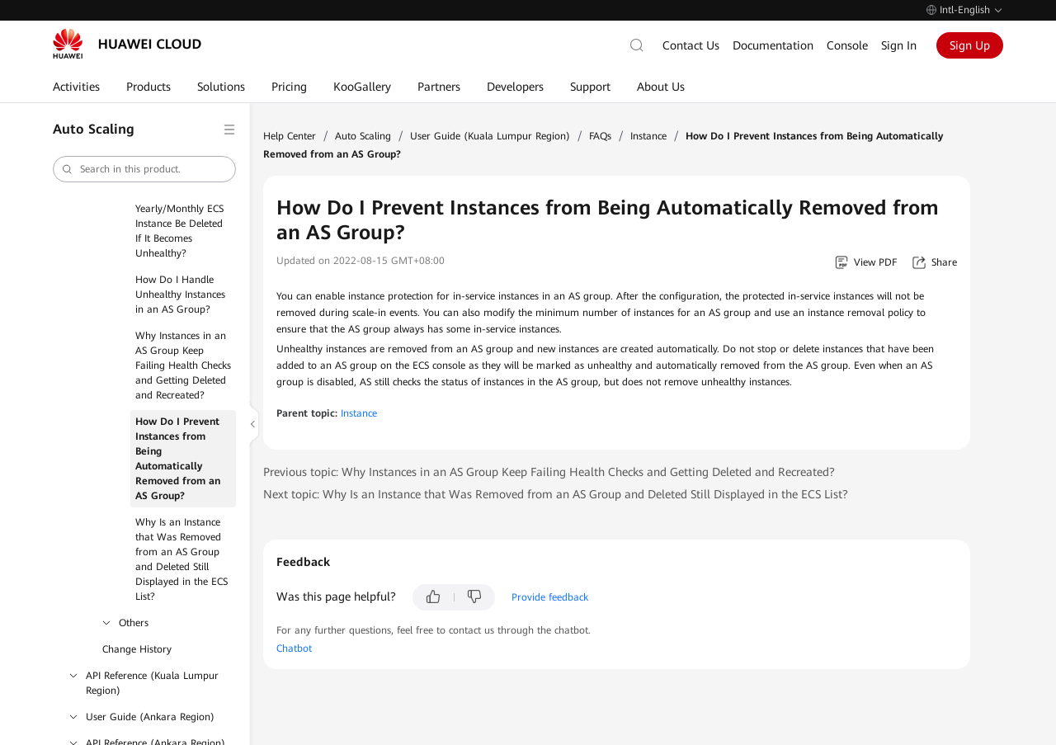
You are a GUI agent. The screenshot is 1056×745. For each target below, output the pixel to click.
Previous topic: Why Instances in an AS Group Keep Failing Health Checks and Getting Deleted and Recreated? (549, 472)
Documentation (773, 45)
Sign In (899, 45)
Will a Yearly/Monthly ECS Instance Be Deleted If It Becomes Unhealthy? (179, 223)
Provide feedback (550, 597)
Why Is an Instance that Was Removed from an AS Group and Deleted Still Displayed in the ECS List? (181, 559)
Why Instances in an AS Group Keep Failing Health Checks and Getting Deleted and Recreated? (183, 365)
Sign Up (970, 45)
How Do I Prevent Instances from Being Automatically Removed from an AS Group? (177, 459)
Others (133, 623)
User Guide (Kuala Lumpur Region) (490, 136)
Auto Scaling (363, 136)
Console (847, 45)
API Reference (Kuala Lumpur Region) (152, 683)
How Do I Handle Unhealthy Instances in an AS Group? (180, 294)
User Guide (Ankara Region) (150, 717)
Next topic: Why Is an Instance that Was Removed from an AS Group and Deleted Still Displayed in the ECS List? (555, 494)
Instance (648, 136)
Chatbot (294, 648)
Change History (137, 649)
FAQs (600, 136)
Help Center (289, 136)
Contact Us (690, 45)
